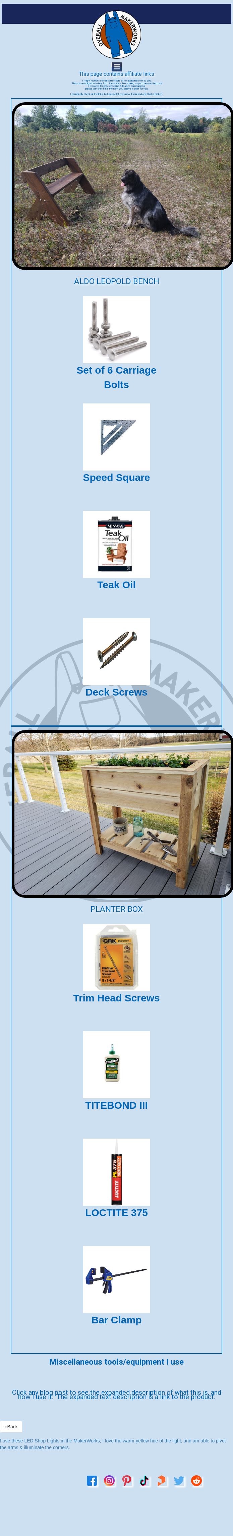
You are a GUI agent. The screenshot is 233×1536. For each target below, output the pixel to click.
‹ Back (11, 1426)
